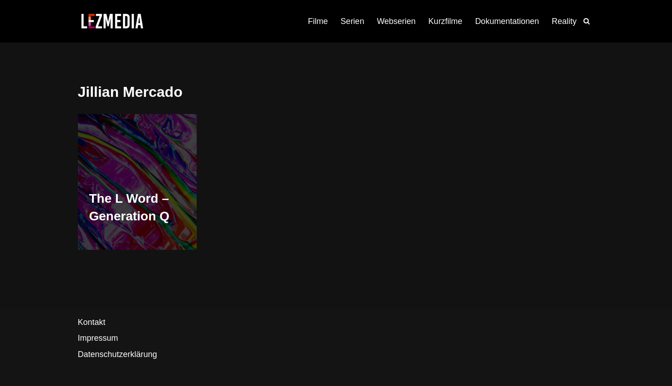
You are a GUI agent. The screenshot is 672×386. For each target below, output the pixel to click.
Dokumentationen (507, 21)
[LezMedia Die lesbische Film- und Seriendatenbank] (112, 21)
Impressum (98, 338)
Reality (563, 21)
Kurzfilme (445, 21)
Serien (352, 21)
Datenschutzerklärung (117, 354)
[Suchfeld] (586, 21)
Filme (318, 21)
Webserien (396, 21)
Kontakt (92, 322)
